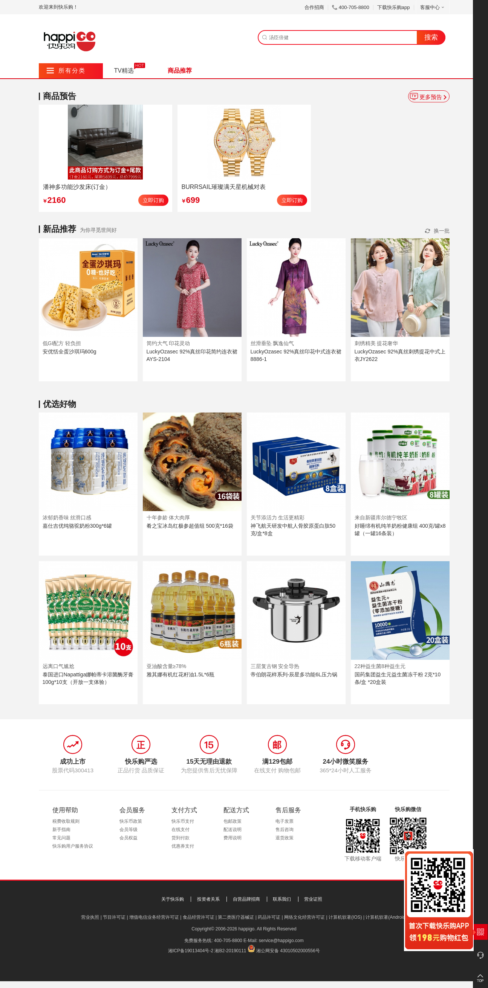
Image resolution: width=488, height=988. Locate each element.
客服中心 (432, 7)
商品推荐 (180, 70)
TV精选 (124, 70)
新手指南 (61, 829)
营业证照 (313, 899)
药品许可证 (269, 917)
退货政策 (284, 837)
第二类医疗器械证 (236, 917)
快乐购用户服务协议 (72, 846)
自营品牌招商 (246, 899)
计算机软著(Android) (386, 917)
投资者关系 (208, 899)
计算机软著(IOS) (345, 917)
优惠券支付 (182, 846)
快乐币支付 (182, 821)
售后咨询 (284, 829)
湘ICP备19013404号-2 (190, 950)
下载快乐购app (393, 7)
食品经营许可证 (198, 917)
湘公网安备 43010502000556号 (288, 950)
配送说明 (232, 829)
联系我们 (282, 899)
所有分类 (66, 70)
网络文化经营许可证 (304, 917)
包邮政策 (232, 821)
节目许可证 (114, 917)
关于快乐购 (172, 899)
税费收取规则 (66, 821)
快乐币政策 (130, 821)
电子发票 (284, 821)
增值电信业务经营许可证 (154, 917)
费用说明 (232, 837)
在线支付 (180, 829)
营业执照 (90, 917)
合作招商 (314, 7)
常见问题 (61, 837)
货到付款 (180, 837)
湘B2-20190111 (230, 950)
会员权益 (128, 837)
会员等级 (128, 829)
